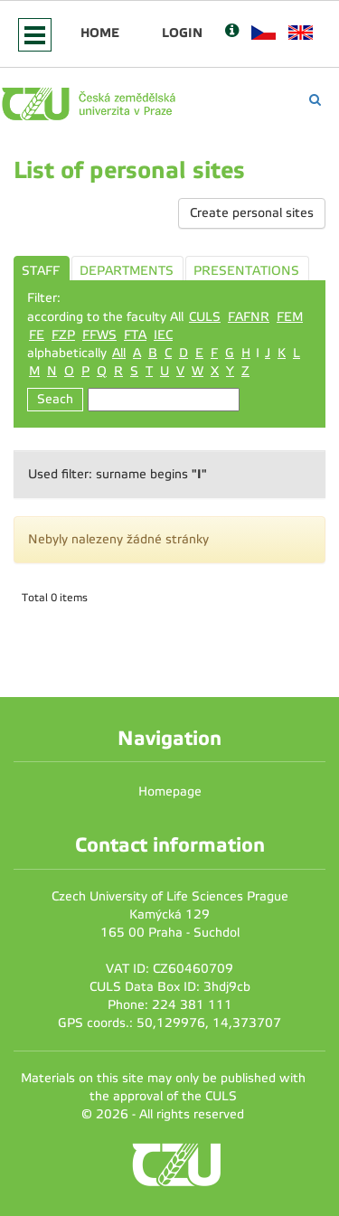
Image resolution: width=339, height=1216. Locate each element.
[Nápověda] (232, 32)
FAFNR (248, 317)
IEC (163, 335)
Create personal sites (252, 213)
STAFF (41, 271)
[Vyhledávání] (315, 100)
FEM (290, 317)
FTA (135, 335)
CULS (205, 317)
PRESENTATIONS (246, 271)
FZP (63, 335)
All (119, 353)
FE (36, 335)
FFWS (99, 335)
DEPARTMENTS (127, 271)
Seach (55, 399)
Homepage (170, 791)
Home (99, 32)
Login (182, 32)
